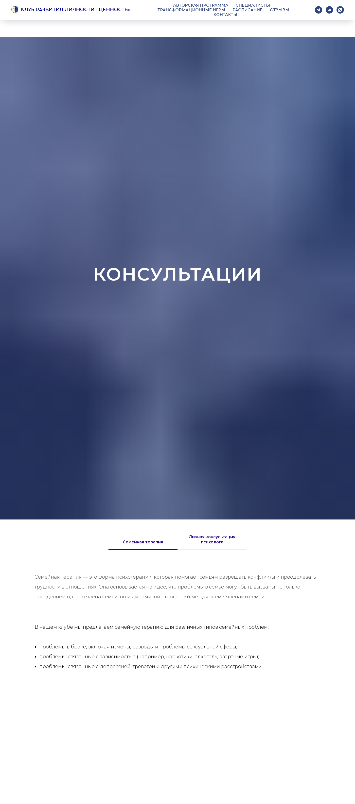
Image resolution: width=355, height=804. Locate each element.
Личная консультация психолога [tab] (212, 540)
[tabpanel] (177, 587)
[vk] (329, 10)
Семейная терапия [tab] (143, 542)
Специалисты (253, 5)
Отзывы (279, 10)
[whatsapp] (340, 10)
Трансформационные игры (191, 10)
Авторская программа (200, 5)
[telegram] (318, 10)
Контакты (225, 14)
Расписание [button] (247, 10)
